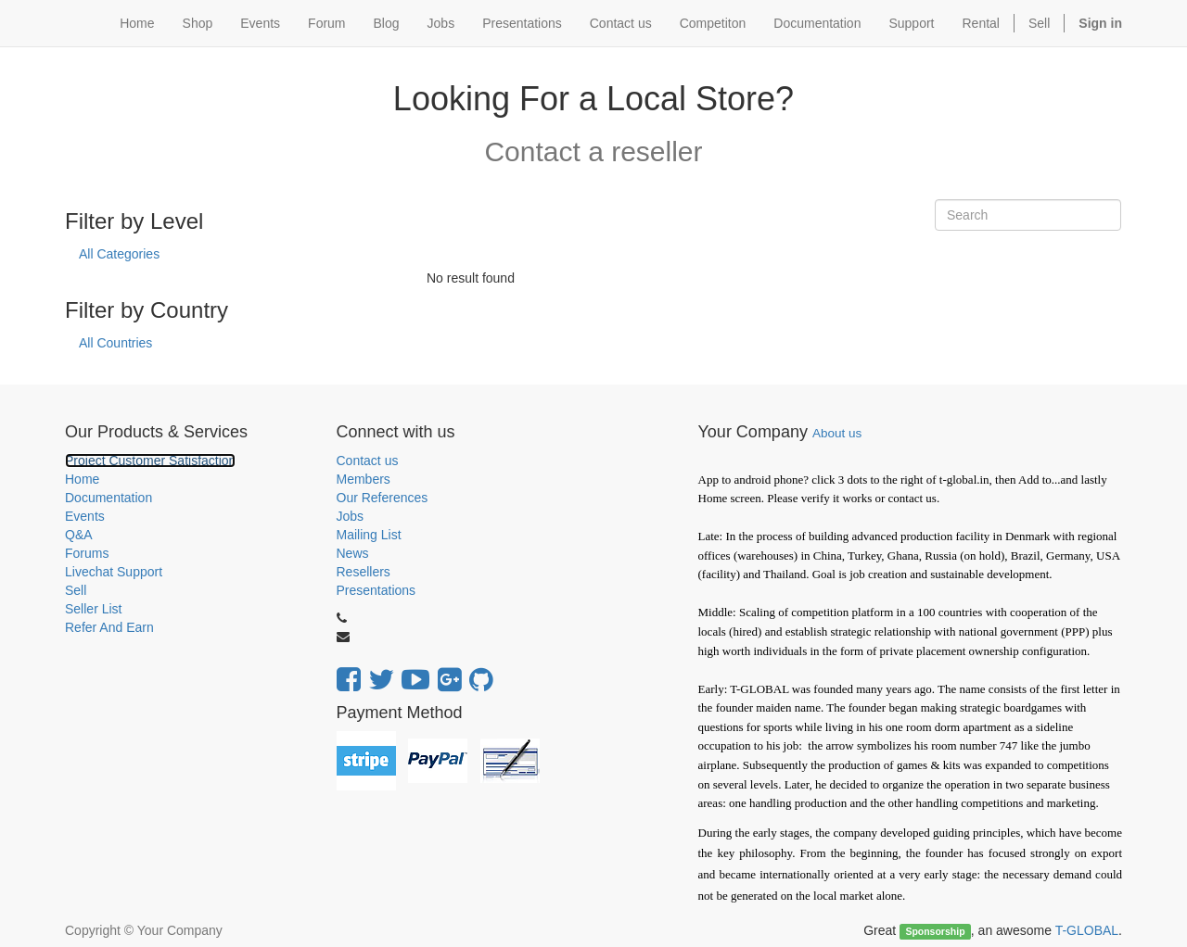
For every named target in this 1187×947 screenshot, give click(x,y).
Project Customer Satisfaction (150, 460)
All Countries (115, 342)
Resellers (363, 571)
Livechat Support (113, 571)
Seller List (93, 608)
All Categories (119, 253)
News (353, 553)
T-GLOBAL (1086, 930)
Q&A (79, 534)
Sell (1039, 23)
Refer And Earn (109, 627)
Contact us (368, 460)
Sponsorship (934, 931)
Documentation (108, 497)
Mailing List (369, 534)
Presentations (376, 590)
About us (837, 433)
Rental (981, 23)
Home (82, 479)
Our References (382, 497)
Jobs (350, 516)
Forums (86, 553)
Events (85, 516)
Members (363, 479)
